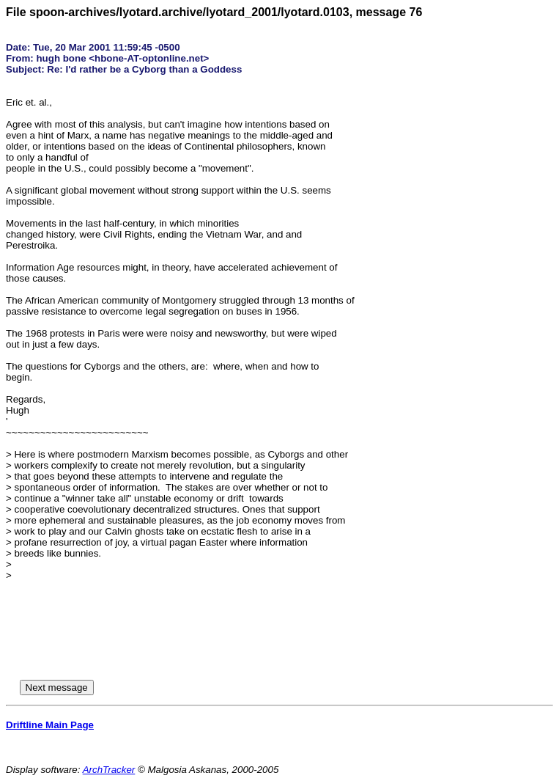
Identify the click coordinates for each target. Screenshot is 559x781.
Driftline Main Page (50, 724)
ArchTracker (109, 769)
